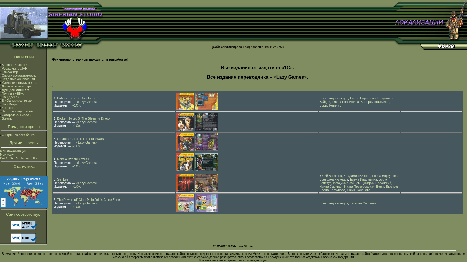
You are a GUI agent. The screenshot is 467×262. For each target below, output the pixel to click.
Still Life (62, 179)
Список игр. (10, 72)
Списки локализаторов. (19, 75)
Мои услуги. (9, 154)
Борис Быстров (387, 186)
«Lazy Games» (87, 102)
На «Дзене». (11, 97)
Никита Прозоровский (358, 186)
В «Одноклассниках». (18, 100)
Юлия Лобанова (359, 190)
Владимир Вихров (356, 176)
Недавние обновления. (19, 79)
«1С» (76, 105)
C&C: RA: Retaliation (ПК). (19, 158)
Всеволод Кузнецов (334, 98)
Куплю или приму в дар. (19, 82)
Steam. (7, 118)
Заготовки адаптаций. (18, 111)
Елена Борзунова (363, 98)
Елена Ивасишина (345, 102)
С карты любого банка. (18, 135)
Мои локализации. (13, 151)
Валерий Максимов (375, 102)
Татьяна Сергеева (363, 203)
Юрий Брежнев (331, 176)
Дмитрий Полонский (376, 183)
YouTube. (8, 108)
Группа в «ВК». (13, 93)
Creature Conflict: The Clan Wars (80, 139)
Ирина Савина (330, 186)
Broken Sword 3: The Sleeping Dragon (84, 118)
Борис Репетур (330, 105)
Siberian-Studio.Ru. (15, 65)
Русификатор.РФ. (15, 68)
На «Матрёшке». (14, 104)
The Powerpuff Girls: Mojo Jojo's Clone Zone (88, 199)
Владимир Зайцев (346, 183)
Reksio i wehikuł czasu (73, 159)
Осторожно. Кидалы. (17, 115)
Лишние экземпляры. (17, 86)
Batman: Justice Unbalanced (77, 98)
